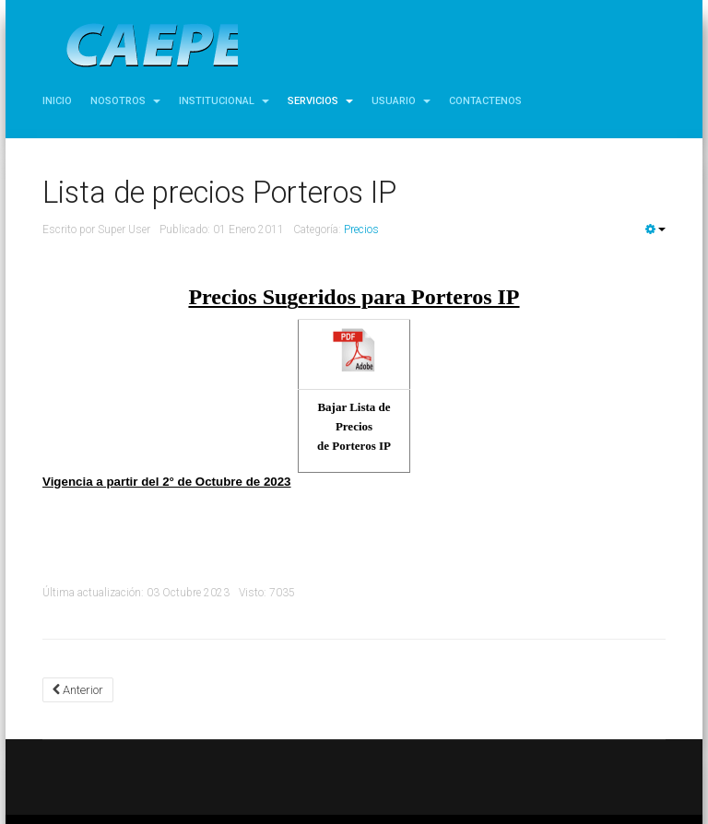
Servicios (320, 101)
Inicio (57, 101)
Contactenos (485, 101)
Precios (361, 229)
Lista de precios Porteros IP (219, 192)
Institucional (224, 101)
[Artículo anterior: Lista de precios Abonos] (77, 689)
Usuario (401, 101)
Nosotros (125, 101)
